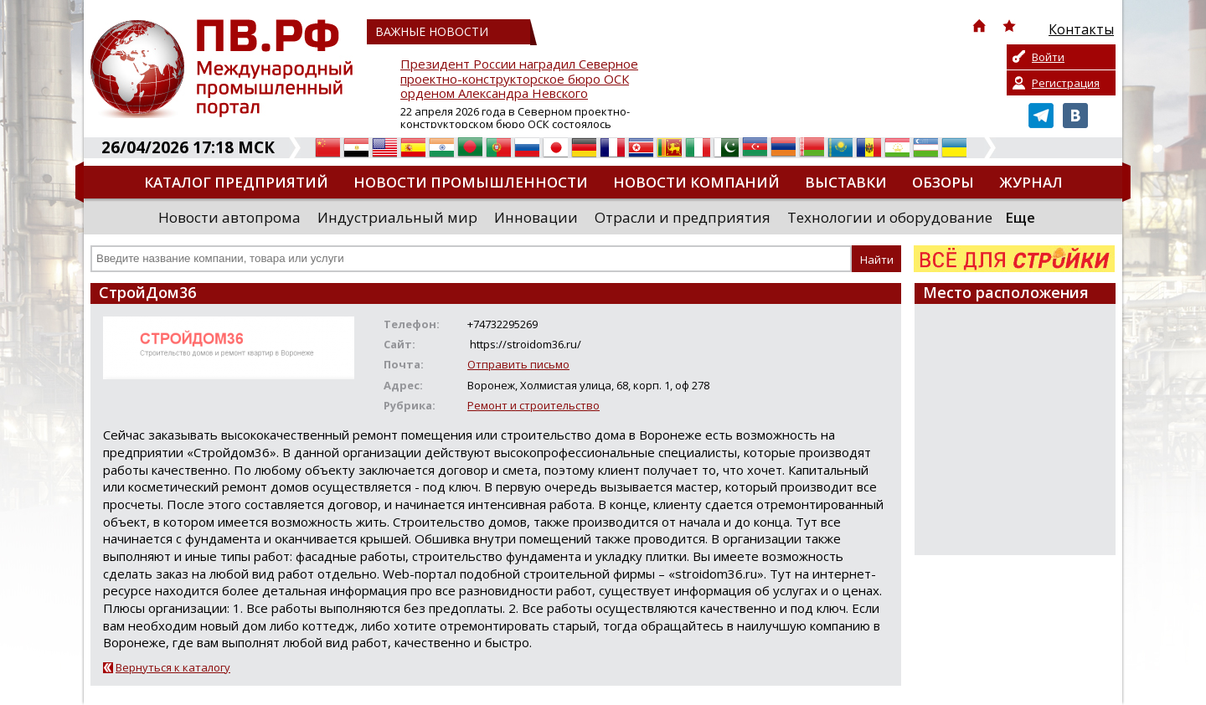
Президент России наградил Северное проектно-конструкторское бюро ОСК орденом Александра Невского (519, 79)
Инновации (536, 217)
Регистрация (1066, 82)
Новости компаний (696, 182)
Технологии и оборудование (889, 217)
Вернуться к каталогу (173, 667)
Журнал (1031, 182)
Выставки (846, 182)
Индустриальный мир (397, 217)
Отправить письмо (518, 364)
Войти (1048, 56)
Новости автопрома (229, 217)
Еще (1020, 217)
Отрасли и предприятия (682, 217)
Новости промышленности (470, 182)
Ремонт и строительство (533, 405)
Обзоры (943, 182)
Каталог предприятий (236, 182)
